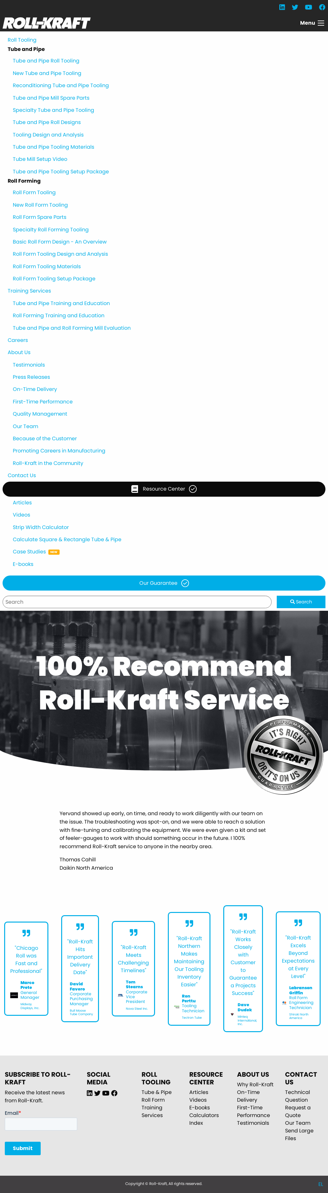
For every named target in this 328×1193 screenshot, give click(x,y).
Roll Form (153, 1100)
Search (301, 602)
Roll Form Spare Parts (39, 217)
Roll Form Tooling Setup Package (54, 278)
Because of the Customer (45, 438)
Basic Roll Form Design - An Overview (60, 241)
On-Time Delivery (35, 389)
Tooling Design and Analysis (48, 134)
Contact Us (22, 475)
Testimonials (29, 365)
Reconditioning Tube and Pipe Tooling (61, 85)
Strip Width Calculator (41, 527)
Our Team (25, 426)
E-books (23, 564)
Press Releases (31, 377)
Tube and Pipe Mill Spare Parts (51, 98)
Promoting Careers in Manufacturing (59, 450)
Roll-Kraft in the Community (48, 463)
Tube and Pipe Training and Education (61, 303)
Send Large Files (299, 1134)
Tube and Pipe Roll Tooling (46, 60)
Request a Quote (298, 1111)
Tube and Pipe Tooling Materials (53, 147)
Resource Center (158, 489)
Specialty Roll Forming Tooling (51, 229)
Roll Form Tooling (34, 192)
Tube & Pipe (157, 1092)
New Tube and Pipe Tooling (47, 73)
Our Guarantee (158, 583)
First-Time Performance (43, 401)
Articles (22, 502)
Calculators (204, 1115)
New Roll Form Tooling (40, 205)
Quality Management (40, 414)
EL (320, 1184)
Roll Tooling (22, 40)
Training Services (29, 290)
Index (196, 1123)
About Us (19, 352)
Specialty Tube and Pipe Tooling (53, 110)
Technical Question (297, 1096)
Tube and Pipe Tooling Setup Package (61, 171)
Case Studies (29, 551)
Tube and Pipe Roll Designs (47, 122)
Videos (21, 514)
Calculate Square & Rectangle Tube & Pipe (67, 539)
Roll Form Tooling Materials (47, 266)
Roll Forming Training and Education (58, 315)
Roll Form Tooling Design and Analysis (60, 254)
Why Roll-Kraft (255, 1084)
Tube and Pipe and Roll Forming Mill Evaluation (72, 328)
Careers (18, 340)
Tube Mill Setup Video (40, 159)
